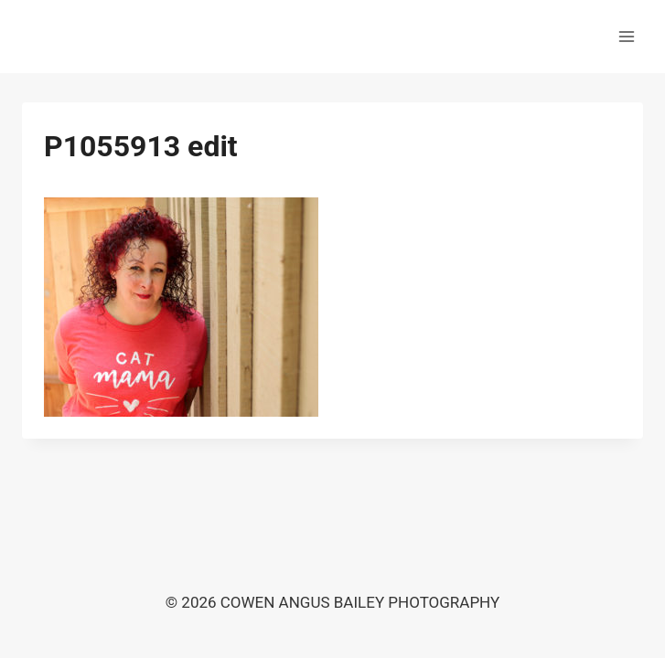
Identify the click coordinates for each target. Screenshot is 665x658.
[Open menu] (626, 36)
